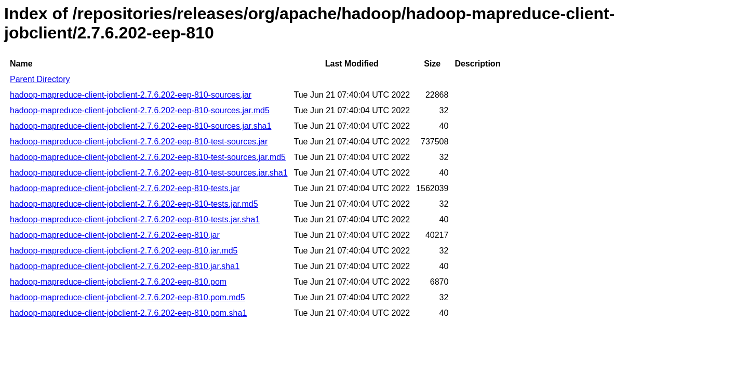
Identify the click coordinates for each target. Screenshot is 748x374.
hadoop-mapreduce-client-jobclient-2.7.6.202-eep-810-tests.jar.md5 (134, 203)
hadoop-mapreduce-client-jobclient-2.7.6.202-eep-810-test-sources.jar (139, 141)
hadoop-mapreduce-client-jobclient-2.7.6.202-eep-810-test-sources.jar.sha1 (149, 172)
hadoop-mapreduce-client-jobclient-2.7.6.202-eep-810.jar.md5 (124, 250)
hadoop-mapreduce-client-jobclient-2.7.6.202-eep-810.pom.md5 (127, 297)
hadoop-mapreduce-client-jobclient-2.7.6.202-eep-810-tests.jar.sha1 (135, 219)
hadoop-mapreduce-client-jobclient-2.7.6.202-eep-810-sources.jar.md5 (140, 110)
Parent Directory (40, 79)
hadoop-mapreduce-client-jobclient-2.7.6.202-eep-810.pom (118, 281)
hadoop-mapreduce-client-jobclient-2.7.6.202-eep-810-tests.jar (125, 188)
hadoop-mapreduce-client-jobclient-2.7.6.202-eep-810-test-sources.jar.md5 (148, 157)
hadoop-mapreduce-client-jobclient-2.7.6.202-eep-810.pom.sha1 (128, 313)
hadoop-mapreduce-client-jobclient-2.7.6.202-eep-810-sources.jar (130, 94)
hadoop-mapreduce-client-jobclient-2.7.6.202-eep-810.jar (115, 235)
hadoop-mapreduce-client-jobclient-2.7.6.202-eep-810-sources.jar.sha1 (140, 126)
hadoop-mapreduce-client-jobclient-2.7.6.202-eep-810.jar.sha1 (124, 266)
